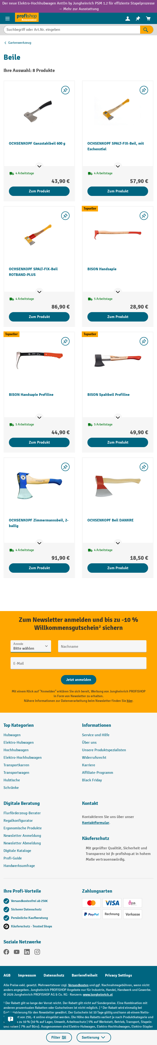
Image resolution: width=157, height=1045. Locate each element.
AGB (7, 975)
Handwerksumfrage (19, 866)
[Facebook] (6, 953)
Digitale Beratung (22, 803)
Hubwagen (12, 735)
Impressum (27, 975)
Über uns (89, 742)
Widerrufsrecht (94, 757)
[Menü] (7, 18)
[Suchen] (146, 29)
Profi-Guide (13, 858)
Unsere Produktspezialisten (104, 750)
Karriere (88, 765)
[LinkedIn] (27, 953)
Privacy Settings (118, 975)
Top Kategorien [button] (19, 725)
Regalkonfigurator (18, 821)
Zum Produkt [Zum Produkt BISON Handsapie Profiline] (39, 442)
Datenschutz (54, 975)
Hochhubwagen (16, 750)
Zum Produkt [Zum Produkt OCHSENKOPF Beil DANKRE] (117, 568)
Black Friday (92, 780)
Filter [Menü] (59, 1037)
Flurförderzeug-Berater (22, 813)
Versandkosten (78, 985)
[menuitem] (128, 18)
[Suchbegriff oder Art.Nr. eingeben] (72, 29)
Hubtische (12, 780)
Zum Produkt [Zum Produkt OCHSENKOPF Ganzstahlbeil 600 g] (39, 191)
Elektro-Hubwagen (19, 742)
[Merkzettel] (138, 18)
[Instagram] (37, 953)
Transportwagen (16, 773)
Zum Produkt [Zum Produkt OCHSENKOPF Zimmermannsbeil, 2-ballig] (39, 568)
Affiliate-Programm (97, 773)
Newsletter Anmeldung (22, 836)
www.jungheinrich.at (98, 995)
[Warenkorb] (148, 18)
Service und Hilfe (95, 735)
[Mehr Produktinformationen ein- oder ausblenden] (39, 166)
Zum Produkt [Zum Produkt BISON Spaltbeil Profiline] (117, 442)
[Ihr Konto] (128, 18)
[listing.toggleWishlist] (65, 90)
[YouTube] (16, 953)
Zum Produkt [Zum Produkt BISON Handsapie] (117, 316)
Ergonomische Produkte (23, 828)
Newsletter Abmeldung (22, 843)
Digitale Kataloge (17, 851)
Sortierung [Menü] (94, 1037)
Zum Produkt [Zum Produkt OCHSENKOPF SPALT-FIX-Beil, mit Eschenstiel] (117, 191)
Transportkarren (16, 765)
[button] (39, 805)
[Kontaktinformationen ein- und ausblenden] (11, 1019)
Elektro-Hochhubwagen (23, 757)
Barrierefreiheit (84, 975)
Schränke (11, 788)
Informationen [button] (96, 725)
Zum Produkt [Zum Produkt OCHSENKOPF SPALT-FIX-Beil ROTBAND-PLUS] (39, 316)
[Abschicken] (78, 679)
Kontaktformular (95, 822)
